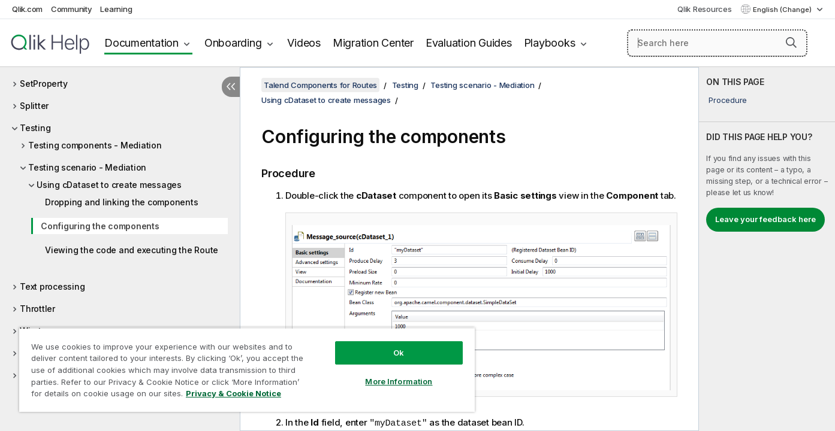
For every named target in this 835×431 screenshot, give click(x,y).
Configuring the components (100, 226)
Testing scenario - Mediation (87, 167)
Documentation (141, 43)
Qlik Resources (704, 9)
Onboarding (233, 43)
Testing (35, 128)
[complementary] (767, 249)
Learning (116, 9)
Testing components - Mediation (95, 145)
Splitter (34, 106)
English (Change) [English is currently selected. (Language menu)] (783, 9)
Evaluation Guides (469, 43)
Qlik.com (27, 9)
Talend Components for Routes (320, 85)
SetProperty (43, 83)
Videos (304, 43)
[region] (247, 369)
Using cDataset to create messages (109, 185)
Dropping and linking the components (121, 202)
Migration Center (373, 43)
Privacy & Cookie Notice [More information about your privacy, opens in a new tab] (233, 393)
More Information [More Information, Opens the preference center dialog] (398, 381)
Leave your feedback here (765, 219)
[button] (791, 42)
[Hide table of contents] (231, 87)
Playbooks (549, 43)
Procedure (728, 100)
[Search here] (717, 43)
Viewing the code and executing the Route (131, 250)
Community (71, 9)
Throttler (37, 308)
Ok (398, 352)
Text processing (52, 286)
